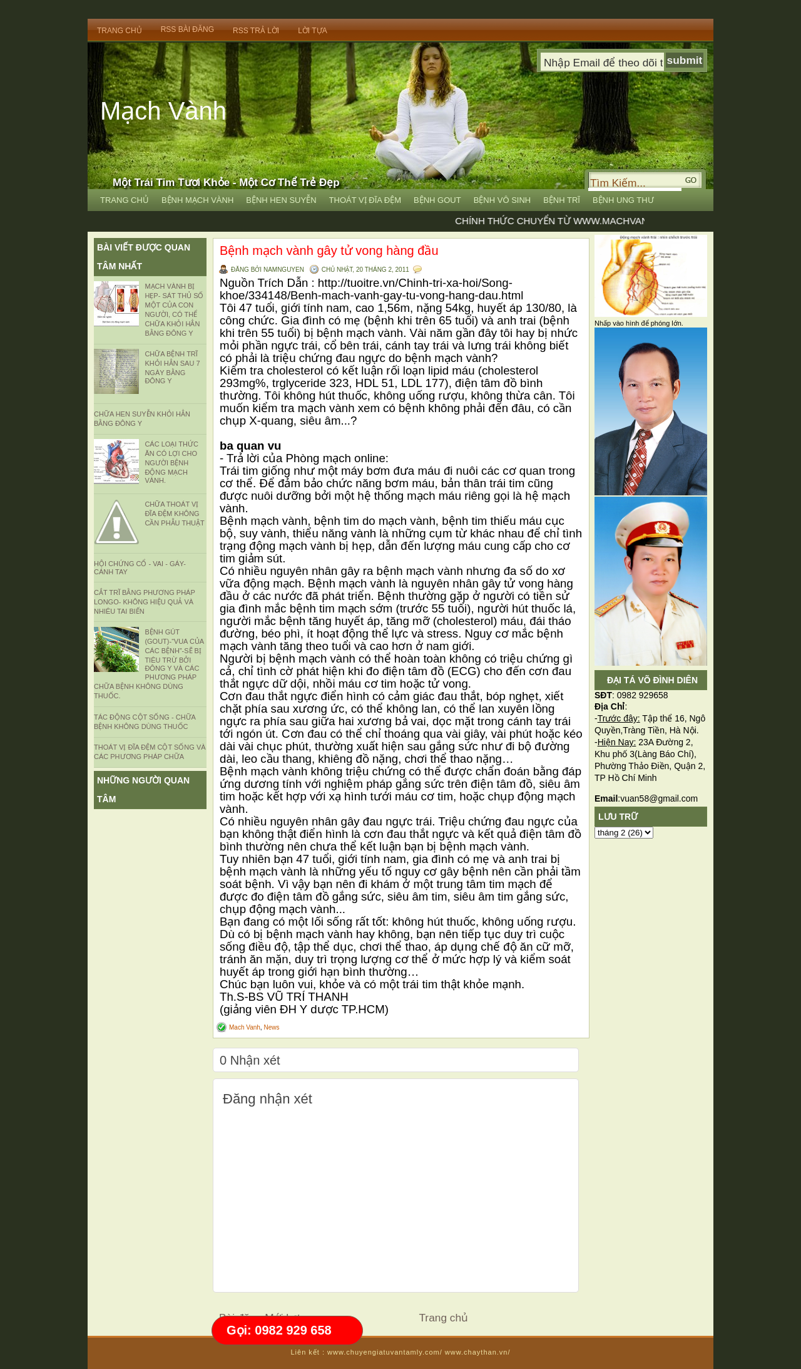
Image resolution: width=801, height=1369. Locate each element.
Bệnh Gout (437, 200)
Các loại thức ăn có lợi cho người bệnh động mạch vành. (171, 462)
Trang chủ (443, 1317)
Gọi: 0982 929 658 (279, 1330)
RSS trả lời (256, 30)
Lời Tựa (312, 30)
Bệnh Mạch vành (197, 200)
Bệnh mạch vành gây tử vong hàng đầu (329, 250)
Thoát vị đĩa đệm (365, 200)
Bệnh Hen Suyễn (281, 200)
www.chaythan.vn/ (478, 1352)
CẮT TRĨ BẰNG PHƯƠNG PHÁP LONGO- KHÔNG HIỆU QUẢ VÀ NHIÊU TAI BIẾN (144, 602)
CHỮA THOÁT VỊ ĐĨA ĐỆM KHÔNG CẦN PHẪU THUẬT (174, 513)
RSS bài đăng (187, 29)
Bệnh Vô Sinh (502, 200)
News (271, 1027)
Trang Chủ (119, 30)
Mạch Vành (163, 111)
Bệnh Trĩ (561, 200)
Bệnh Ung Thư (623, 200)
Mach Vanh (244, 1027)
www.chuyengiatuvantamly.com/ (384, 1352)
